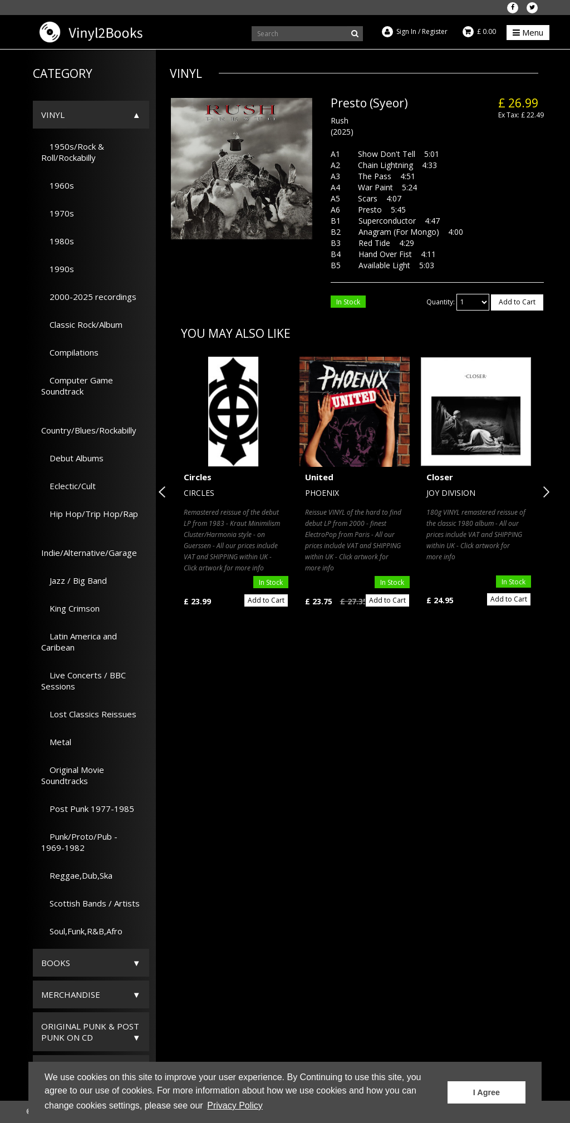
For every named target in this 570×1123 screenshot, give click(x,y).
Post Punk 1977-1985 (87, 808)
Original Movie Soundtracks (72, 775)
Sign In (406, 31)
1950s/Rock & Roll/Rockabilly (72, 152)
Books (55, 962)
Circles (198, 476)
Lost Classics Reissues (88, 714)
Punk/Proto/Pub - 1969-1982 (79, 842)
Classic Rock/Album (81, 324)
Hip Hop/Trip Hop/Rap (89, 513)
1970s (57, 213)
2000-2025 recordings (88, 296)
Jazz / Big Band (74, 580)
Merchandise (70, 994)
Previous (164, 492)
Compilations (70, 352)
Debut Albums (72, 458)
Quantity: (440, 302)
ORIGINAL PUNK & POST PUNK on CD (90, 1032)
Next (543, 492)
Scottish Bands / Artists (90, 903)
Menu (528, 32)
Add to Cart (517, 302)
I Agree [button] (486, 1092)
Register (435, 31)
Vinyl (53, 114)
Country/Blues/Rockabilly (88, 424)
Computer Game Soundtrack (77, 386)
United (319, 476)
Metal (56, 741)
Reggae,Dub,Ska (76, 875)
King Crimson (70, 608)
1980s (57, 241)
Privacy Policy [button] (235, 1105)
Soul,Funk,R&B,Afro (81, 931)
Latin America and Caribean (79, 642)
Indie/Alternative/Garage (89, 547)
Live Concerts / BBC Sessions (83, 680)
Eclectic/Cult (68, 485)
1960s (57, 185)
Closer (439, 476)
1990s (57, 268)
